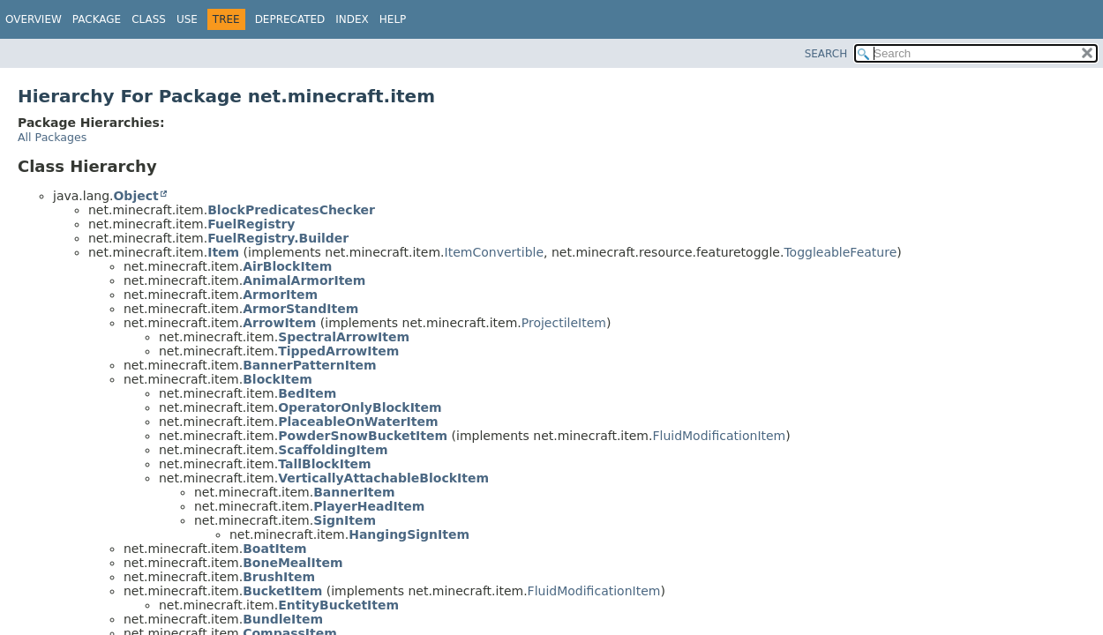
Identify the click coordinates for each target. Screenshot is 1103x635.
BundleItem (283, 619)
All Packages (52, 137)
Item (223, 252)
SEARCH (826, 54)
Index (352, 19)
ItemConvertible (494, 252)
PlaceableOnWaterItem (358, 422)
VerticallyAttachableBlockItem (383, 478)
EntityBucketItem (338, 605)
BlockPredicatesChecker (291, 210)
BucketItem (282, 591)
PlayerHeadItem (368, 506)
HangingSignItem (409, 534)
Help (393, 19)
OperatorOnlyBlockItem (359, 407)
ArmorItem (280, 295)
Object (135, 196)
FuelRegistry (251, 224)
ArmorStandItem (300, 309)
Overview (33, 19)
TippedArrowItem (338, 351)
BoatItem (274, 549)
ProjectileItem (563, 323)
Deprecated (290, 19)
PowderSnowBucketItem (362, 436)
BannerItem (353, 492)
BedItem (307, 393)
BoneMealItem (292, 563)
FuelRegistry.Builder (278, 238)
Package (96, 19)
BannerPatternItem (310, 365)
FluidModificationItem (718, 436)
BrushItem (279, 577)
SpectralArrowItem (343, 337)
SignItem (344, 520)
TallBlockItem (324, 464)
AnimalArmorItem (304, 280)
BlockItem (277, 379)
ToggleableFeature (840, 252)
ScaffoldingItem (332, 450)
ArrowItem (279, 323)
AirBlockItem (287, 266)
